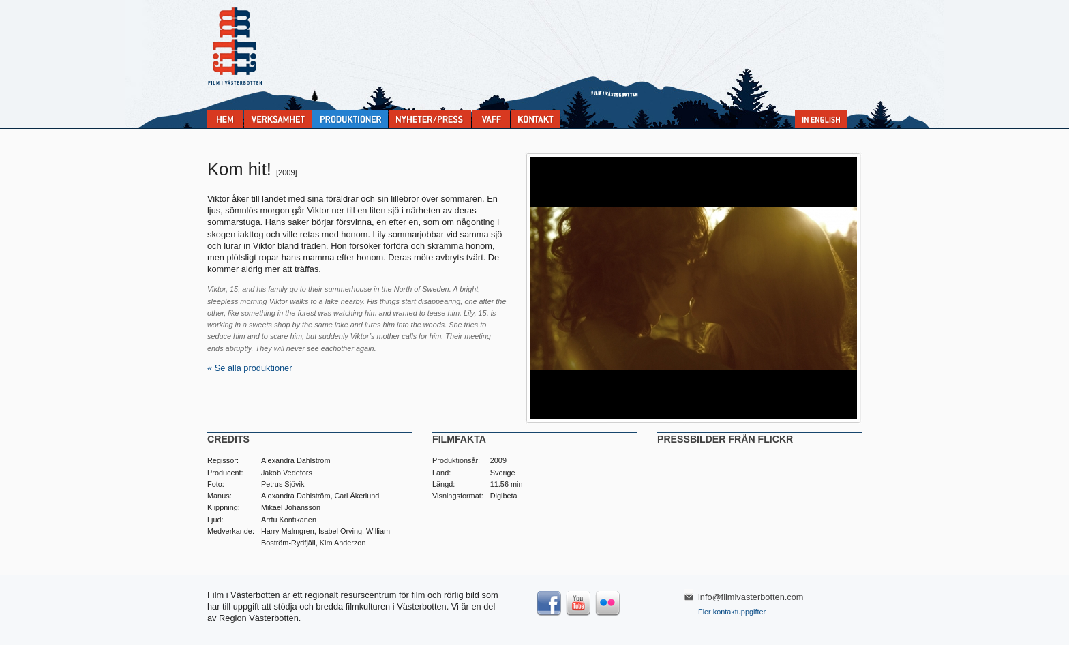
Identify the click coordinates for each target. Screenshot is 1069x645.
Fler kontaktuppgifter (732, 612)
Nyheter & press (430, 119)
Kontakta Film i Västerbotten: (535, 119)
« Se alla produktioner (249, 368)
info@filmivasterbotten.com (751, 597)
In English (821, 119)
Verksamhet (278, 119)
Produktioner (350, 119)
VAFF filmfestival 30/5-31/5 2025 (491, 119)
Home (225, 119)
